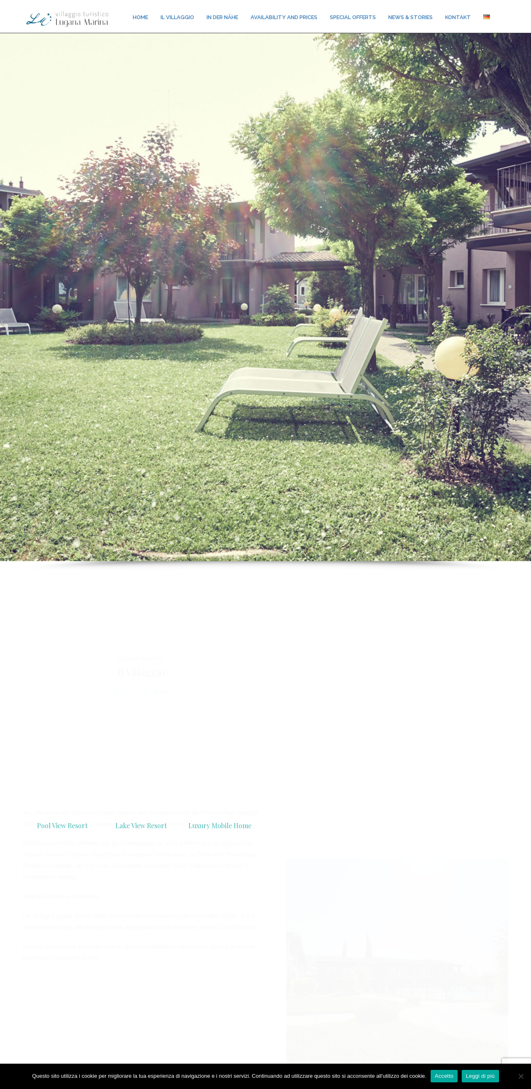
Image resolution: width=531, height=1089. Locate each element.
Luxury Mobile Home (219, 825)
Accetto (444, 1076)
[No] (520, 1076)
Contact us (265, 1056)
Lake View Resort (141, 825)
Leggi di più (480, 1076)
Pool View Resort (62, 825)
